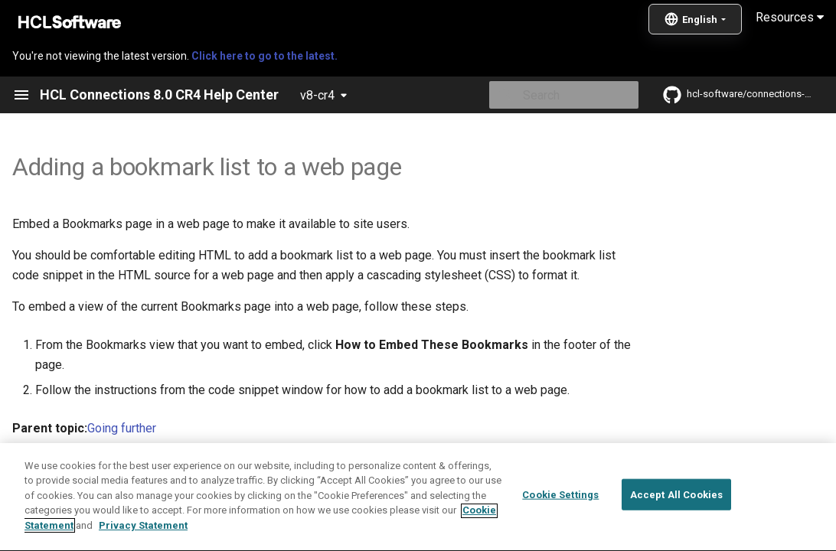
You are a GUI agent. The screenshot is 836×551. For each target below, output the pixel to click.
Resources (790, 17)
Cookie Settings (560, 531)
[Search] (548, 95)
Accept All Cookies (676, 531)
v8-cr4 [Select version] (317, 95)
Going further (121, 428)
